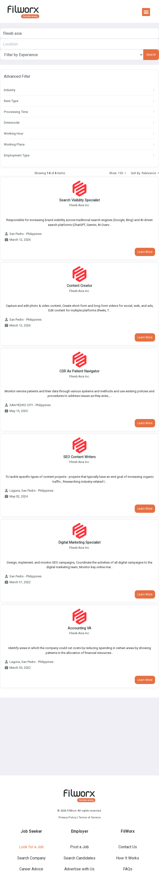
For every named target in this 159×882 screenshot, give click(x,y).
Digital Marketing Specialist (79, 542)
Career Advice (31, 869)
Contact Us (127, 847)
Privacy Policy (67, 817)
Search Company (31, 858)
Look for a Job (31, 847)
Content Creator (79, 286)
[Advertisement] (78, 736)
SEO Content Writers (79, 457)
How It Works (127, 858)
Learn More (144, 252)
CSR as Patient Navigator (79, 371)
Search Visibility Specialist (79, 200)
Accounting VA (79, 628)
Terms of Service (90, 817)
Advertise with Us (79, 869)
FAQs (127, 869)
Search (151, 54)
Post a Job (79, 847)
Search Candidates (79, 858)
